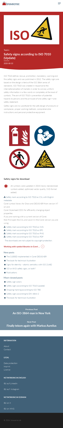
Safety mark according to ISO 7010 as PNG (25, 233)
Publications (11, 272)
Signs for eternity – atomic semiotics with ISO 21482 (29, 264)
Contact (7, 349)
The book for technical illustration (21, 260)
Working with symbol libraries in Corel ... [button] (22, 246)
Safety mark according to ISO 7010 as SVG (25, 227)
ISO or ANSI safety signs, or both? (21, 268)
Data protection (10, 363)
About (6, 346)
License (7, 369)
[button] (59, 3)
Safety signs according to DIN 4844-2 (22, 294)
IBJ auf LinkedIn (11, 383)
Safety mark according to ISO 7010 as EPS (24, 230)
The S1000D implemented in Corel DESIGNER (26, 256)
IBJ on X (7, 403)
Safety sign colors (14, 282)
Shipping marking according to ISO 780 (23, 290)
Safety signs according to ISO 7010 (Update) (25, 286)
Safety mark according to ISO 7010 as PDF (24, 236)
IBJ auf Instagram (12, 389)
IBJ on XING (9, 408)
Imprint (7, 366)
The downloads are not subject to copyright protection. (28, 240)
